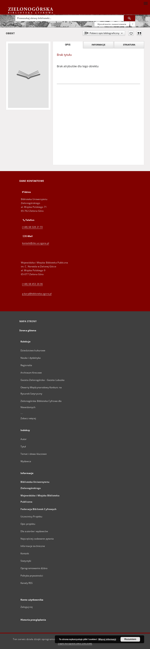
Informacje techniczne (33, 546)
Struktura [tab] (129, 44)
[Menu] (145, 3)
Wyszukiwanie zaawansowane (111, 24)
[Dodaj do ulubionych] (131, 33)
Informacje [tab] (98, 44)
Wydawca (26, 461)
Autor (24, 439)
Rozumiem (130, 639)
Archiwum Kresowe (31, 372)
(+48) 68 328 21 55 (32, 227)
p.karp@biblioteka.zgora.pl (37, 293)
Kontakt (25, 553)
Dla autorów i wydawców (34, 531)
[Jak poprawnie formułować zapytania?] (132, 24)
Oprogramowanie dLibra (34, 568)
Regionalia (26, 365)
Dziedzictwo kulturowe (33, 350)
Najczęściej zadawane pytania (37, 538)
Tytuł (23, 446)
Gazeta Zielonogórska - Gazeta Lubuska (42, 380)
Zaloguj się (27, 607)
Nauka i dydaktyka (31, 357)
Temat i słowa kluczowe (34, 454)
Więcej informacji (107, 639)
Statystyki (26, 560)
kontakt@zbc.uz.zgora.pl (35, 243)
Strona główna (27, 330)
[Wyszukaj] (129, 18)
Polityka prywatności (32, 575)
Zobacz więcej (28, 418)
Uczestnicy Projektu (31, 516)
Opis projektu (28, 524)
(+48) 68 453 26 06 (32, 284)
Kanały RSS (27, 583)
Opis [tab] (67, 44)
